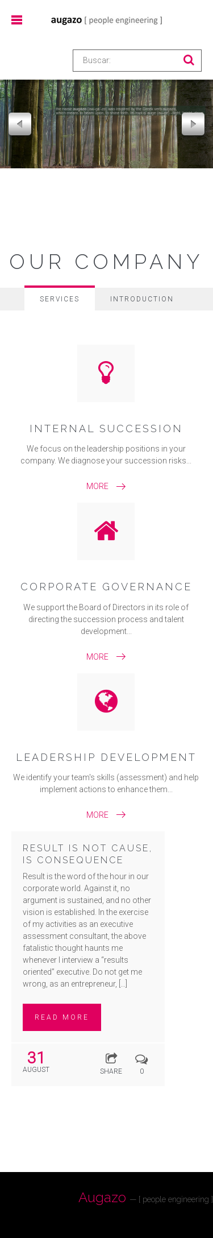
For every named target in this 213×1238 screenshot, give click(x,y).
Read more (62, 1017)
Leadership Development (106, 757)
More (97, 486)
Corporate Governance (106, 587)
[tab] (59, 297)
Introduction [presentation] (142, 299)
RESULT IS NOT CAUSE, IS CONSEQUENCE (88, 854)
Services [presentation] (60, 299)
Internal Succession (106, 428)
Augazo (145, 1197)
